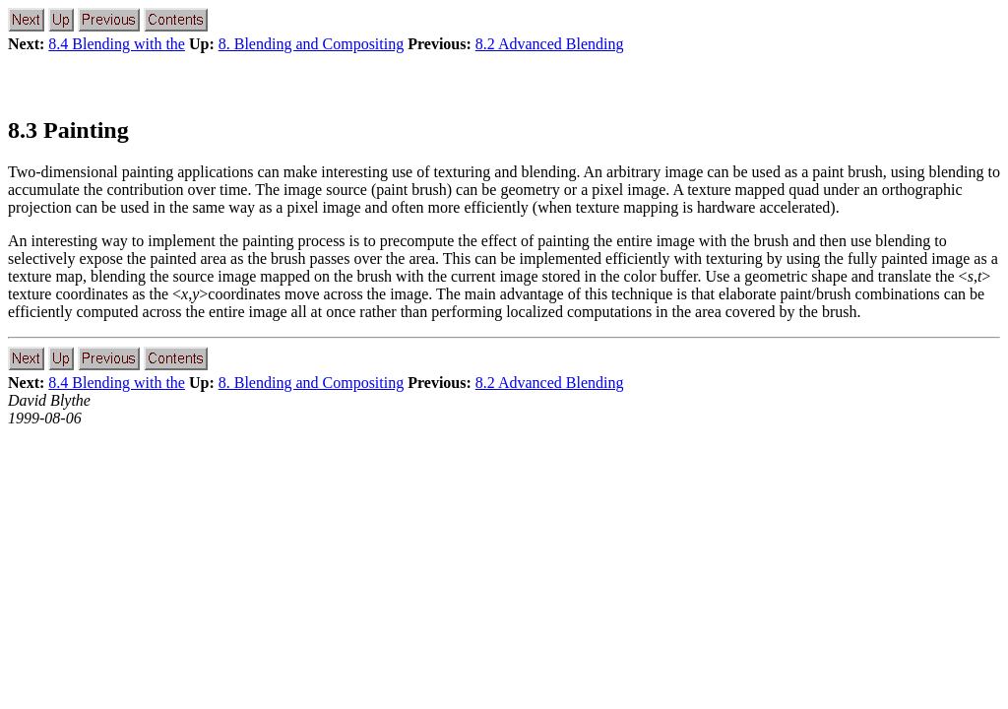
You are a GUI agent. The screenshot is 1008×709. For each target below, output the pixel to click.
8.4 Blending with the (116, 43)
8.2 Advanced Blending (549, 43)
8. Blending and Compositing (311, 43)
